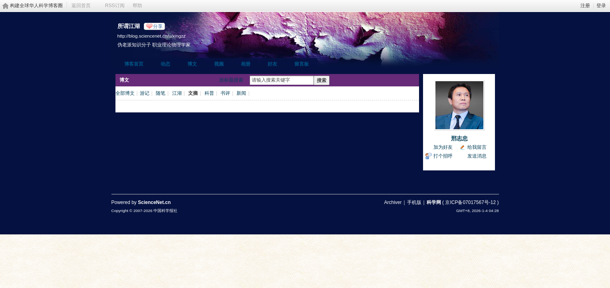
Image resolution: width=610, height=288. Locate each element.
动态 (165, 64)
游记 (144, 93)
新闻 (241, 93)
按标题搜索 (231, 80)
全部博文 (125, 93)
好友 (272, 64)
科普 (209, 93)
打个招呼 (443, 156)
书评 (225, 93)
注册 (585, 5)
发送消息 (477, 156)
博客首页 (133, 64)
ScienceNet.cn (154, 202)
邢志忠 (459, 138)
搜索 (321, 80)
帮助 (137, 5)
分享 (158, 26)
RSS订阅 (115, 5)
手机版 (414, 202)
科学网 (434, 202)
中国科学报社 (165, 210)
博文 (192, 64)
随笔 (160, 93)
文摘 (193, 93)
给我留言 (477, 147)
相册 (245, 64)
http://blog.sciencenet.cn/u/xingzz (151, 35)
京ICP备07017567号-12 (470, 202)
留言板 (301, 64)
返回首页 (81, 5)
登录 (601, 5)
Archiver (392, 202)
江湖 (177, 93)
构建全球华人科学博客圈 (36, 5)
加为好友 (443, 147)
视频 (219, 64)
